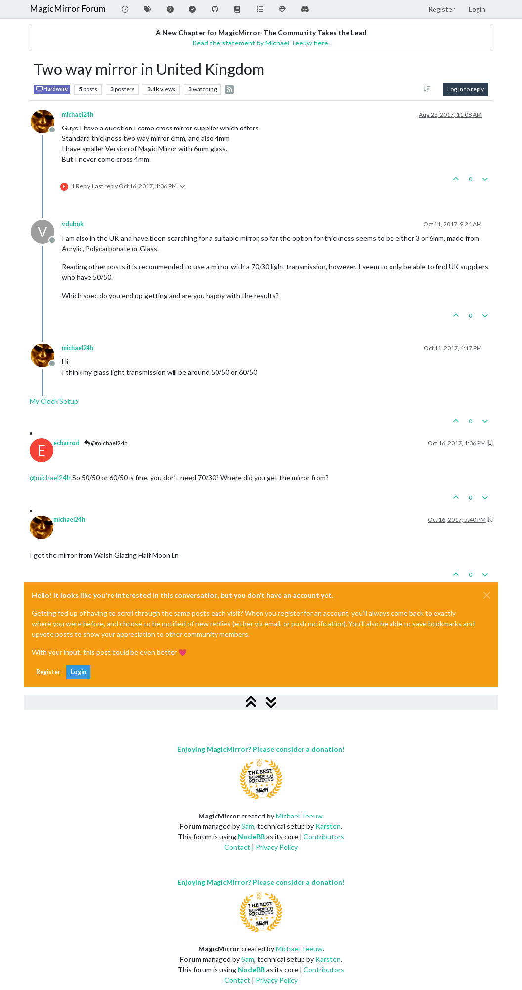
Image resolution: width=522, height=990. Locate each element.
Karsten (328, 826)
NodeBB (251, 836)
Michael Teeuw (299, 816)
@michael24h (106, 443)
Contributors (324, 836)
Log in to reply (465, 89)
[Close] (487, 595)
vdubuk (73, 224)
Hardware (52, 89)
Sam (247, 826)
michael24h (77, 114)
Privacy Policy (277, 847)
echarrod (66, 443)
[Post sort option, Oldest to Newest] (427, 89)
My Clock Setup (54, 401)
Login (78, 672)
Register (48, 672)
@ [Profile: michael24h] (50, 477)
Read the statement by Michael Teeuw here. (261, 43)
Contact (237, 847)
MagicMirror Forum (68, 8)
